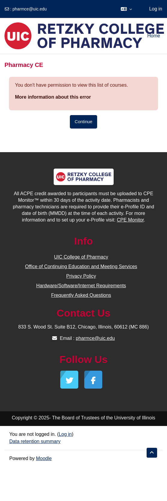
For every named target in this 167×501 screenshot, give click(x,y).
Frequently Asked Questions (81, 295)
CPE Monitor (130, 219)
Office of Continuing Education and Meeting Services (81, 266)
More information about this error (53, 97)
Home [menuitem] (153, 35)
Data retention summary (35, 441)
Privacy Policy (81, 276)
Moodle (44, 458)
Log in (155, 8)
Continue (83, 121)
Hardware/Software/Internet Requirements (81, 285)
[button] (126, 9)
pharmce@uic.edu (30, 9)
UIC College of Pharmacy (81, 256)
